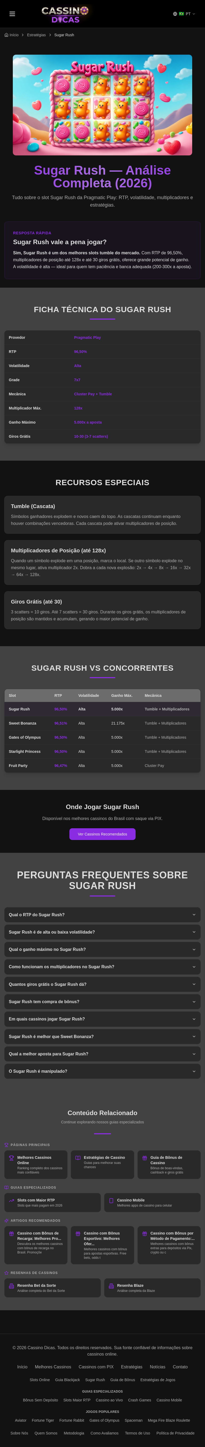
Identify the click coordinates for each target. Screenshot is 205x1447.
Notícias (157, 1367)
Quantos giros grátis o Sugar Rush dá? (102, 985)
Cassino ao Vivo (109, 1400)
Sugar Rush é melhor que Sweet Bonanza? (102, 1038)
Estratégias (36, 35)
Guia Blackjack (67, 1380)
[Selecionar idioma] (184, 14)
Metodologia (74, 1433)
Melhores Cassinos (53, 1367)
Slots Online (40, 1380)
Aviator (20, 1420)
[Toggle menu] (12, 14)
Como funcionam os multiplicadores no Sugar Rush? (102, 967)
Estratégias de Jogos (157, 1380)
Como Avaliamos (104, 1433)
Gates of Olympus (104, 1420)
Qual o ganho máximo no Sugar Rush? (102, 950)
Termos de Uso (137, 1433)
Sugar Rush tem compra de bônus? (102, 1002)
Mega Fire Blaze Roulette (169, 1420)
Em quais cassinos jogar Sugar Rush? (102, 1020)
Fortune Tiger (43, 1420)
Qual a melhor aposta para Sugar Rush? (102, 1055)
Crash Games (139, 1400)
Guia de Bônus (122, 1380)
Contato (180, 1367)
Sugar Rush (95, 1380)
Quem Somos (45, 1433)
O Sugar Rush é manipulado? (102, 1073)
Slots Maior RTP (76, 1400)
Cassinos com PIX (96, 1367)
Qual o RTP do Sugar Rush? (102, 915)
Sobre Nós (19, 1433)
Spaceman (134, 1420)
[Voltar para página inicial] (11, 35)
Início (22, 1367)
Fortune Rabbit (72, 1420)
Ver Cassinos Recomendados (102, 834)
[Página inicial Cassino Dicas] (65, 13)
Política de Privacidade (175, 1433)
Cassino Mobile (169, 1400)
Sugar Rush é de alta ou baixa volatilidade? (102, 932)
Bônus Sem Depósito (40, 1400)
